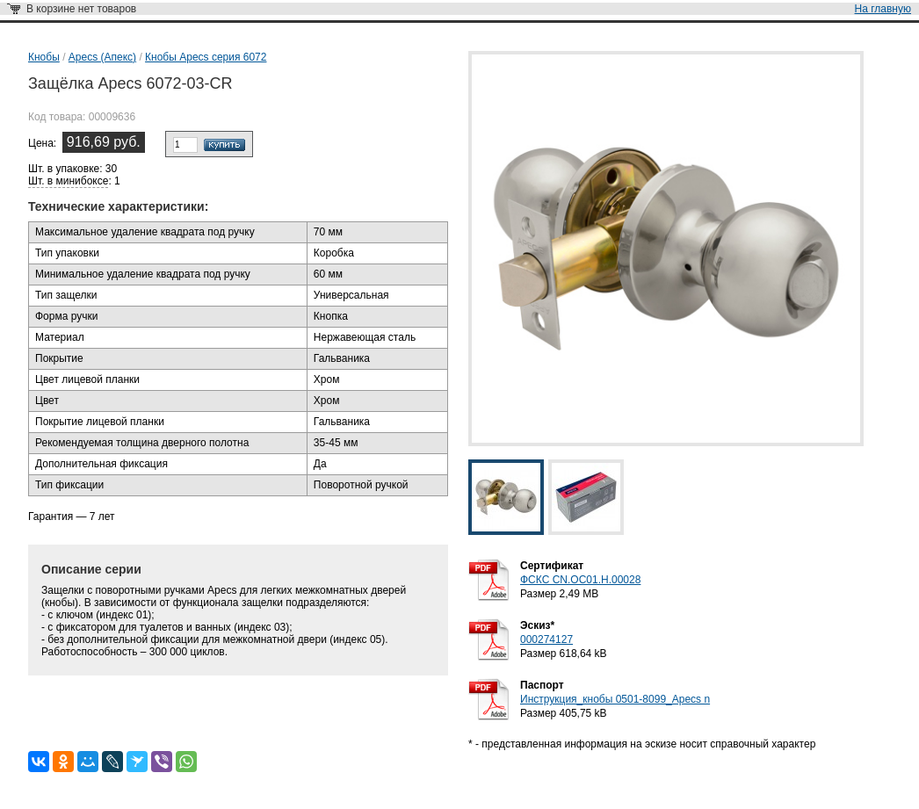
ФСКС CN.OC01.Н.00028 (580, 580)
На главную (883, 9)
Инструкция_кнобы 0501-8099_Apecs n (615, 699)
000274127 (546, 639)
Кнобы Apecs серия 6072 (205, 57)
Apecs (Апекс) (102, 57)
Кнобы (44, 57)
